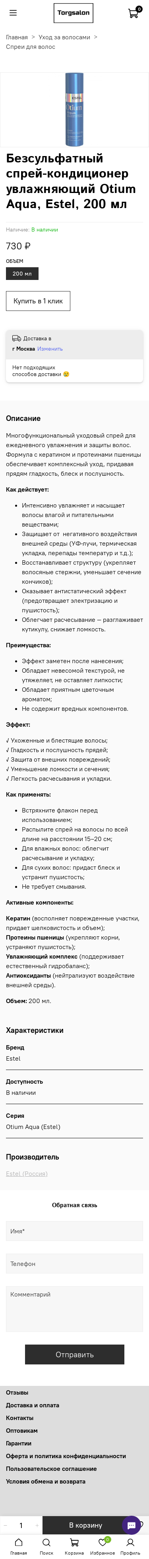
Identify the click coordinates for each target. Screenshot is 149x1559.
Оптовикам (22, 1430)
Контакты (19, 1418)
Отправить (75, 1354)
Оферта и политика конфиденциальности (66, 1456)
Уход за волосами (64, 37)
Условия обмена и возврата (45, 1481)
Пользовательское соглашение (51, 1468)
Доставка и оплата (32, 1405)
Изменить (50, 348)
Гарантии (18, 1443)
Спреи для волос (30, 46)
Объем (14, 261)
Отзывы (17, 1392)
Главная (17, 37)
